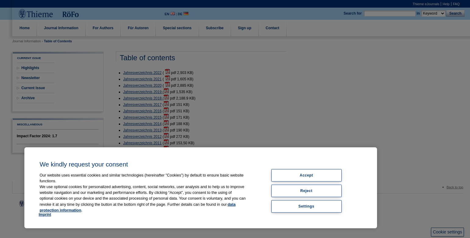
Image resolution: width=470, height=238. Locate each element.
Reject (306, 190)
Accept (306, 175)
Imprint (45, 214)
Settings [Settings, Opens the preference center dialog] (306, 206)
